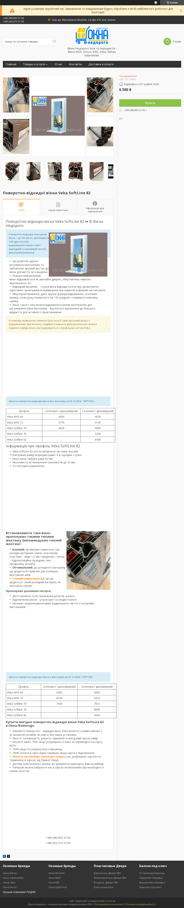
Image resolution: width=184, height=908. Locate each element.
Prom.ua (110, 901)
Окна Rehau (10, 873)
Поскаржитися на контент (108, 904)
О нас (58, 64)
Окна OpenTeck (57, 887)
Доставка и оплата (100, 64)
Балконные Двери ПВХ (107, 873)
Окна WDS (54, 877)
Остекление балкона (151, 873)
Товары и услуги (34, 64)
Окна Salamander (13, 877)
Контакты (75, 64)
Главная (11, 64)
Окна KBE (54, 882)
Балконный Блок (104, 887)
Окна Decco (10, 887)
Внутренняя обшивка (152, 882)
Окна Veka (9, 882)
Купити (150, 103)
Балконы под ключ (150, 887)
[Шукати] (54, 41)
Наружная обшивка (151, 877)
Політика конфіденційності (141, 904)
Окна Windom (56, 873)
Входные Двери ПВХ (106, 882)
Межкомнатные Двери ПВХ (110, 877)
